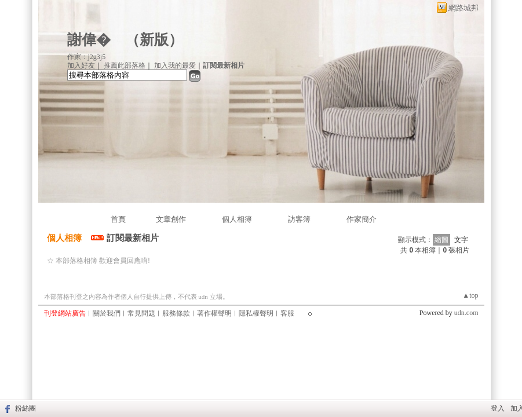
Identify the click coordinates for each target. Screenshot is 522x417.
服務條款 (176, 313)
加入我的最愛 (175, 65)
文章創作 (171, 219)
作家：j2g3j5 (86, 57)
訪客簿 (299, 219)
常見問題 (141, 313)
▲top (470, 295)
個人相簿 (237, 219)
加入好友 (81, 65)
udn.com (466, 313)
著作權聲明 (214, 313)
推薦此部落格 (124, 65)
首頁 (118, 219)
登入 (498, 408)
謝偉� (89, 39)
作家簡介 (361, 219)
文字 (461, 240)
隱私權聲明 (256, 313)
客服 (287, 313)
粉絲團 (25, 408)
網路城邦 (463, 7)
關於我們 (107, 313)
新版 (154, 39)
